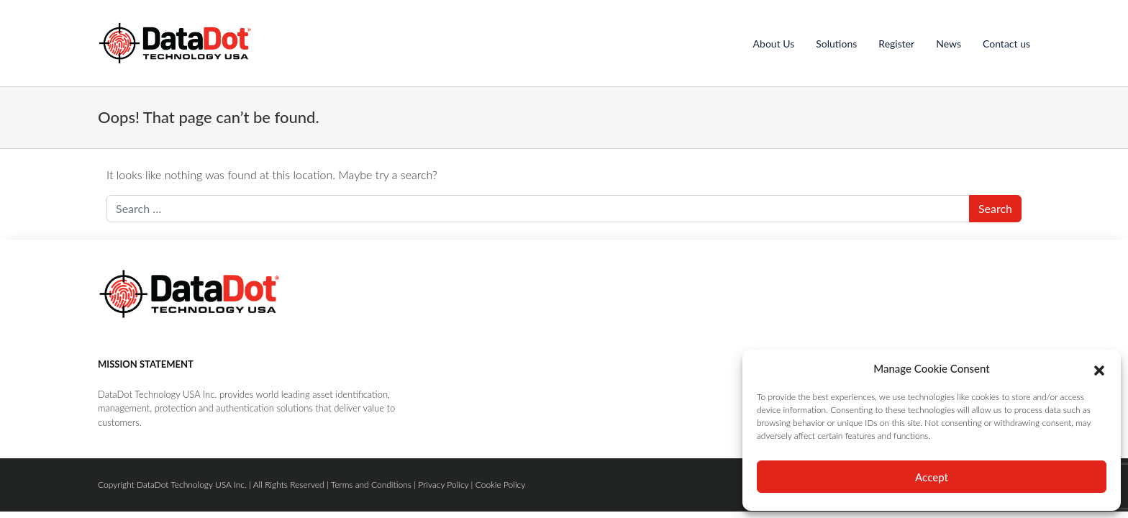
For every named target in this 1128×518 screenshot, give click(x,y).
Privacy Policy (443, 484)
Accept (931, 477)
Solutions (836, 43)
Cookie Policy (501, 484)
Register (896, 43)
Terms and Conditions (371, 484)
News (948, 43)
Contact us (1006, 43)
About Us (774, 43)
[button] (1099, 368)
